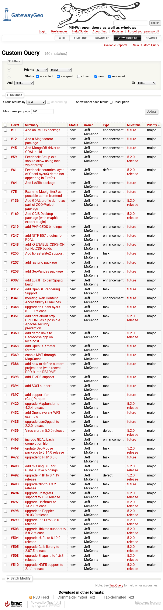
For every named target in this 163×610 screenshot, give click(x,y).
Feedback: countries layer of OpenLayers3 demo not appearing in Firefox (44, 174)
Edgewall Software (47, 606)
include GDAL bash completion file (39, 441)
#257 (15, 262)
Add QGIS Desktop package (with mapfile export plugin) (42, 218)
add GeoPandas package (44, 271)
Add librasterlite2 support (44, 253)
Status (29, 76)
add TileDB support (39, 377)
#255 (15, 253)
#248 (15, 244)
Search (151, 38)
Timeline (80, 38)
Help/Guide (80, 31)
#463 (15, 439)
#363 (15, 346)
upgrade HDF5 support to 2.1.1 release (44, 567)
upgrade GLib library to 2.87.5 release (42, 549)
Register (117, 31)
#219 (15, 227)
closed (85, 76)
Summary (31, 125)
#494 (15, 493)
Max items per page (16, 111)
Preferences (59, 31)
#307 (15, 280)
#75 (14, 192)
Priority (29, 70)
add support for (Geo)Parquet (37, 397)
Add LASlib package (40, 183)
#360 (15, 333)
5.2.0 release (132, 159)
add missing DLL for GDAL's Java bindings (41, 468)
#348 (15, 307)
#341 (15, 298)
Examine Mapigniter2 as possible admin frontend (43, 194)
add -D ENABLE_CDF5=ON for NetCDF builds (45, 246)
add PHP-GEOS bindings (43, 227)
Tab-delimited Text (119, 597)
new (101, 76)
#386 (15, 364)
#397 (15, 395)
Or (133, 83)
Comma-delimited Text (76, 597)
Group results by (14, 102)
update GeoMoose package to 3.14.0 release (44, 450)
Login (42, 31)
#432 (15, 413)
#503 (15, 529)
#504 (15, 538)
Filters (16, 61)
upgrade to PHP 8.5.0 (41, 457)
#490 (15, 466)
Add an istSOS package (42, 130)
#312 (15, 289)
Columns (16, 94)
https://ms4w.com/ (148, 602)
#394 (15, 386)
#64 (14, 183)
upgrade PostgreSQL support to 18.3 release (42, 495)
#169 (15, 214)
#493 (15, 484)
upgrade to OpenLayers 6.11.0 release (42, 309)
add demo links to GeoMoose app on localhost (39, 337)
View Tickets (127, 38)
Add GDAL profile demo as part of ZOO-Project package (45, 205)
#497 (15, 502)
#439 (15, 431)
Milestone (134, 125)
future (131, 130)
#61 (14, 170)
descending (59, 102)
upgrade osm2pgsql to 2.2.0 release (42, 424)
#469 (15, 448)
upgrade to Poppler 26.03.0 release (39, 513)
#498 (15, 511)
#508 (15, 556)
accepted (46, 76)
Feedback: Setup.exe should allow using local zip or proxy (43, 161)
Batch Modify (20, 578)
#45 (14, 148)
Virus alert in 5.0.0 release (44, 431)
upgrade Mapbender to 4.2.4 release (42, 406)
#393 (15, 377)
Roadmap (102, 38)
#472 (15, 457)
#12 (14, 139)
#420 (15, 404)
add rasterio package (41, 262)
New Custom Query (146, 45)
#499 (15, 520)
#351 (15, 316)
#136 (15, 201)
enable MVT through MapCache (40, 357)
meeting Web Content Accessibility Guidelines (43, 300)
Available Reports (115, 45)
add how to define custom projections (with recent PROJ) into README (44, 368)
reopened (118, 76)
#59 (14, 157)
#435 (15, 422)
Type (106, 125)
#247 (15, 236)
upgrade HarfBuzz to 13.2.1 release (40, 504)
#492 (15, 475)
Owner (88, 125)
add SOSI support (38, 386)
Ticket (15, 125)
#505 (15, 547)
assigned (67, 76)
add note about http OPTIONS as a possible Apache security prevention (42, 322)
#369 (15, 355)
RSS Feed (41, 597)
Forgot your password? (143, 31)
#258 (15, 271)
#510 (15, 565)
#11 (14, 130)
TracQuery (116, 585)
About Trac (100, 31)
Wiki (62, 38)
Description (119, 102)
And (10, 83)
